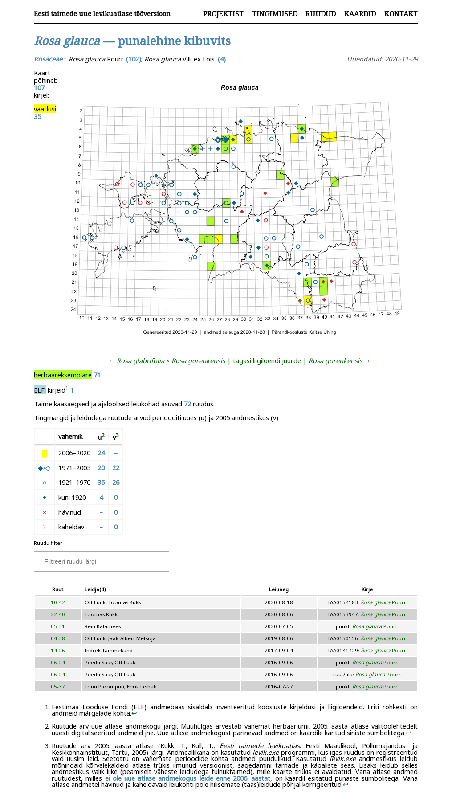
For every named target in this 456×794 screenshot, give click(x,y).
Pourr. (384, 602)
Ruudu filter (48, 543)
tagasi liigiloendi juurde (267, 360)
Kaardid (360, 14)
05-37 (58, 686)
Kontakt (401, 14)
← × (166, 360)
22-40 (58, 614)
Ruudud (320, 14)
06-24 (58, 662)
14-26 (58, 650)
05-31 (58, 626)
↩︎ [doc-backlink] (134, 712)
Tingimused (274, 14)
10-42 (58, 602)
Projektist (223, 14)
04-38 (58, 638)
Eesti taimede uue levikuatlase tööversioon (102, 13)
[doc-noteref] (67, 389)
